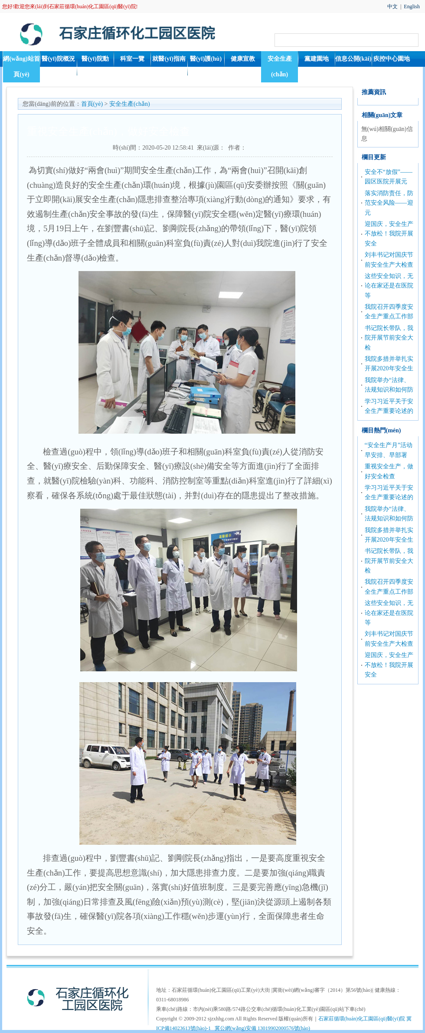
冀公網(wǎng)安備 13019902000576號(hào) (262, 1028)
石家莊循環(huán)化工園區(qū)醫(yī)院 (361, 1019)
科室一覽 (132, 59)
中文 (392, 6)
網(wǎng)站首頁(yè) (21, 67)
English (412, 6)
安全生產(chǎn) (280, 67)
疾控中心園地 (391, 59)
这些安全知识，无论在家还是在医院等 (389, 286)
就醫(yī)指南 (168, 59)
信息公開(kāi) (353, 59)
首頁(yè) (92, 104)
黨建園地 (316, 59)
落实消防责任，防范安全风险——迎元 (389, 203)
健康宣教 (243, 59)
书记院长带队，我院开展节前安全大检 (389, 338)
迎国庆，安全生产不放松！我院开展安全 (389, 234)
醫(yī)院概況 (58, 59)
